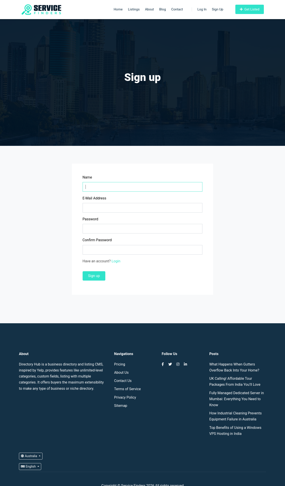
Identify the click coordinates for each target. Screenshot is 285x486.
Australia (29, 456)
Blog (162, 9)
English (29, 466)
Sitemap (120, 406)
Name (87, 177)
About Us (121, 372)
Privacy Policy (125, 397)
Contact (177, 9)
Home (118, 9)
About (149, 9)
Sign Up (217, 9)
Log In (199, 9)
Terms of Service (127, 389)
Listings (134, 9)
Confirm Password (97, 240)
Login (116, 261)
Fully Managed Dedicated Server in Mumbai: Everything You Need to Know (236, 399)
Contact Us (123, 381)
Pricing (119, 364)
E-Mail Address (94, 198)
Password (90, 219)
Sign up (94, 276)
